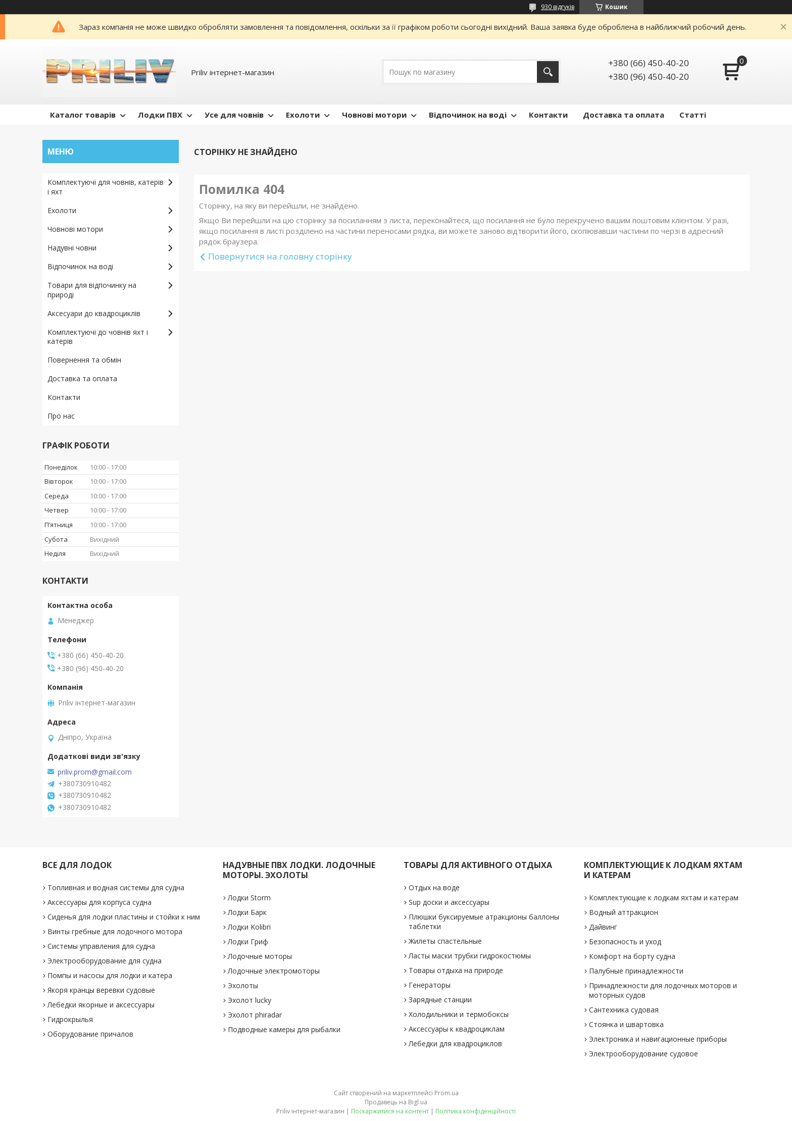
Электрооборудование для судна (104, 960)
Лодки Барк (247, 912)
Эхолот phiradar (255, 1015)
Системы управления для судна (101, 946)
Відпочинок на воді (468, 115)
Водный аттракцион (623, 912)
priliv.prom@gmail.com (95, 772)
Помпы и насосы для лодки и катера (109, 975)
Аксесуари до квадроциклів (93, 313)
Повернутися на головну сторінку (280, 256)
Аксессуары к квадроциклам (457, 1029)
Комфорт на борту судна (632, 956)
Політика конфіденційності (475, 1111)
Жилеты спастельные (445, 941)
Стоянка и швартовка (626, 1024)
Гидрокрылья (70, 1019)
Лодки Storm (249, 897)
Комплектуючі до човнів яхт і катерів (97, 336)
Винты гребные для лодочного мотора (114, 931)
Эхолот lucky (249, 1000)
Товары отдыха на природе (456, 970)
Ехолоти (303, 115)
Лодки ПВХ (160, 115)
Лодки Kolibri (249, 927)
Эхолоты (243, 985)
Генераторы (430, 985)
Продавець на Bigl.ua (396, 1102)
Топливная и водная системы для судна (115, 887)
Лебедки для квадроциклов (455, 1043)
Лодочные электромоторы (274, 971)
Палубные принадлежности (636, 971)
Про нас (61, 416)
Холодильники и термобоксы (459, 1014)
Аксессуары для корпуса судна (99, 902)
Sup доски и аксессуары (449, 902)
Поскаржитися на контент (390, 1111)
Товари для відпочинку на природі (91, 289)
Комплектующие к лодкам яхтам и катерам (663, 897)
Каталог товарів (83, 115)
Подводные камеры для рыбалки (284, 1029)
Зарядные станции (440, 999)
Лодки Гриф (248, 941)
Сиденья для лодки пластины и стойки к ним (123, 917)
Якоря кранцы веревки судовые (101, 990)
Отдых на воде (434, 887)
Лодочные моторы (260, 956)
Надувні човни (71, 247)
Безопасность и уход (625, 941)
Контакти (548, 115)
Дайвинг (603, 927)
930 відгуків (557, 7)
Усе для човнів (234, 115)
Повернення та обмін (84, 360)
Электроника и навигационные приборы (658, 1039)
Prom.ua (446, 1093)
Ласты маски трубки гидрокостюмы (470, 955)
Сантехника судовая (624, 1009)
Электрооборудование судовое (643, 1053)
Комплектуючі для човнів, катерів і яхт (105, 186)
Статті (692, 115)
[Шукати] (548, 72)
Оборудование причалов (90, 1034)
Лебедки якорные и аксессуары (101, 1004)
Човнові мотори (374, 115)
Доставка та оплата (623, 115)
